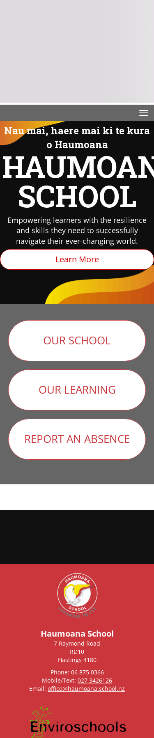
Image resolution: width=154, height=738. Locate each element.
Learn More (77, 259)
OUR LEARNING (77, 389)
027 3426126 (95, 680)
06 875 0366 (87, 672)
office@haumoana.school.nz (86, 688)
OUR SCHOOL (77, 340)
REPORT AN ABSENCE (77, 438)
